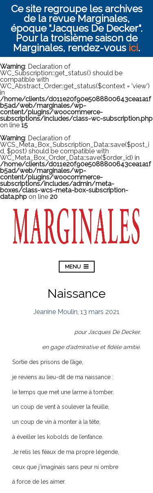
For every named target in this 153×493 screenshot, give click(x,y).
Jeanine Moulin (55, 312)
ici (133, 48)
